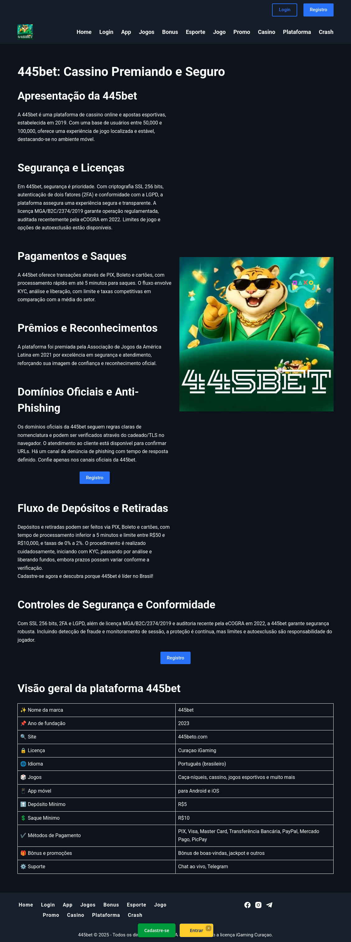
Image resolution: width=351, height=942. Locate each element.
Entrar (196, 930)
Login (284, 9)
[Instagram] (258, 905)
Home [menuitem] (83, 32)
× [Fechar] (208, 928)
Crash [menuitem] (326, 32)
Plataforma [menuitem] (297, 32)
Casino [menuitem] (266, 32)
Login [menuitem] (106, 32)
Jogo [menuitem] (219, 32)
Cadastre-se (156, 930)
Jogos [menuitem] (147, 32)
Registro (318, 9)
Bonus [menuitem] (170, 32)
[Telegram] (269, 905)
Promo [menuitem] (241, 32)
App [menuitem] (126, 32)
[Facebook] (247, 905)
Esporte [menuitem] (196, 32)
